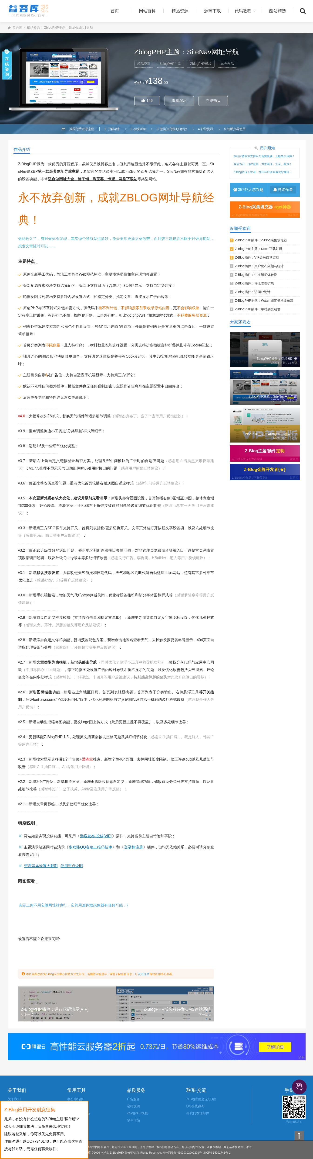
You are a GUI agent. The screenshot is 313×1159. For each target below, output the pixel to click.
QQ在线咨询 (195, 1106)
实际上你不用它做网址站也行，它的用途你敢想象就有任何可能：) (73, 905)
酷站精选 (277, 11)
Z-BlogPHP (117, 1152)
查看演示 (179, 101)
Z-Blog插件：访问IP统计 (252, 292)
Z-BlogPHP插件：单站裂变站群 (257, 309)
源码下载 (212, 11)
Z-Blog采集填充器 (265, 211)
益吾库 (29, 11)
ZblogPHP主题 (170, 64)
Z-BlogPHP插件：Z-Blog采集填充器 (261, 240)
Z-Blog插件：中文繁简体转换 (256, 275)
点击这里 (143, 974)
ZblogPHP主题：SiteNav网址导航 (68, 27)
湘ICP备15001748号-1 (217, 1152)
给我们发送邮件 (197, 1113)
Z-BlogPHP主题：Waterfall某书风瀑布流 (264, 300)
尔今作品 (227, 64)
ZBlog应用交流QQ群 (201, 1099)
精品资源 (180, 11)
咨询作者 (283, 190)
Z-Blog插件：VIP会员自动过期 (257, 257)
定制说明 (133, 1106)
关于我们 (14, 1099)
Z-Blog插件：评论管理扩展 (254, 283)
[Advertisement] (265, 512)
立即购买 (213, 101)
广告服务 (133, 1099)
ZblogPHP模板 (201, 64)
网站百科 (147, 11)
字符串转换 (75, 1099)
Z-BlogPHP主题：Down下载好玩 (258, 249)
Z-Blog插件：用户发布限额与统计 (259, 266)
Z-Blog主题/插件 (265, 455)
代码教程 (245, 11)
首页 (115, 11)
